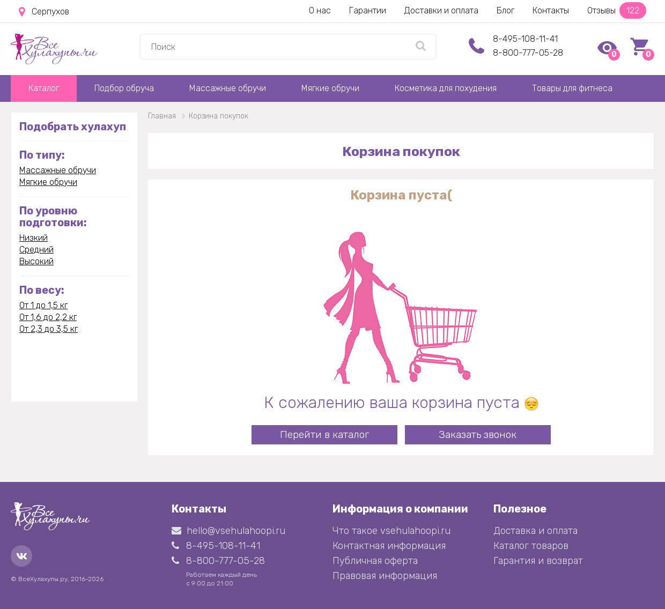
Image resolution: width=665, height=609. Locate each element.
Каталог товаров (530, 546)
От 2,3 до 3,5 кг (48, 329)
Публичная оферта (375, 561)
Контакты (551, 10)
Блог (505, 10)
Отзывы (616, 10)
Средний (36, 249)
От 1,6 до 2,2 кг (48, 317)
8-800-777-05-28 (528, 53)
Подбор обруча (124, 88)
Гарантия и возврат (538, 561)
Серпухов (44, 11)
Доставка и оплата (535, 531)
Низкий (33, 238)
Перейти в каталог (324, 434)
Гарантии (367, 10)
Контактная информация (389, 546)
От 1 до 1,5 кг (43, 305)
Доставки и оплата (441, 10)
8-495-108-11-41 (525, 39)
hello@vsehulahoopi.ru (228, 531)
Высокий (36, 261)
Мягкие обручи (330, 88)
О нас (320, 10)
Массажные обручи (227, 88)
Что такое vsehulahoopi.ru (391, 531)
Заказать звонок (477, 434)
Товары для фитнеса (572, 88)
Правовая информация (384, 576)
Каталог (43, 88)
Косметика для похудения (446, 88)
